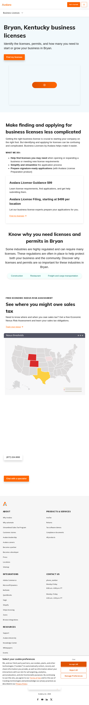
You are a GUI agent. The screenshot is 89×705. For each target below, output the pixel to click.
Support (6, 633)
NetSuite (6, 590)
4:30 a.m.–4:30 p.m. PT (54, 598)
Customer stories (9, 532)
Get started (73, 4)
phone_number (52, 580)
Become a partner (9, 547)
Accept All (73, 664)
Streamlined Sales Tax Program (14, 527)
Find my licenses (14, 57)
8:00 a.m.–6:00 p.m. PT (54, 588)
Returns (49, 522)
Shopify (6, 605)
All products (50, 537)
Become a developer (11, 552)
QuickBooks (7, 595)
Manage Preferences (74, 676)
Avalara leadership (10, 537)
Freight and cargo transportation (63, 276)
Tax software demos (53, 527)
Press (5, 557)
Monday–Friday (52, 594)
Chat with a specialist (16, 479)
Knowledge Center (10, 643)
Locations (6, 562)
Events (5, 653)
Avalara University (9, 638)
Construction (17, 276)
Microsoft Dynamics (10, 585)
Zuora (5, 615)
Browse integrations (10, 620)
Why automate (8, 522)
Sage (5, 600)
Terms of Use (35, 678)
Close (73, 659)
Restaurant (35, 276)
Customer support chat (14, 486)
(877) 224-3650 (13, 457)
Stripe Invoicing (9, 610)
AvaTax (48, 517)
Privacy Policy (21, 684)
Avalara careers (9, 542)
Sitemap (6, 567)
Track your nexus (13, 327)
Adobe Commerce (9, 580)
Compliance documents (55, 532)
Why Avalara (7, 517)
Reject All (74, 670)
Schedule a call (10, 465)
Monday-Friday (51, 584)
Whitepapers (8, 648)
